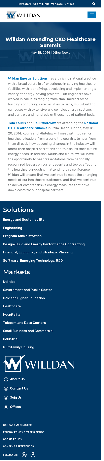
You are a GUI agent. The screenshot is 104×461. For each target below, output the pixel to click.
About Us (14, 379)
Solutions (18, 210)
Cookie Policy (12, 439)
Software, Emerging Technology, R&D (33, 261)
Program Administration (22, 236)
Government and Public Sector (27, 290)
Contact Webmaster (17, 425)
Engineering (12, 228)
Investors (25, 3)
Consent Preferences (18, 446)
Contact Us (16, 388)
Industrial (10, 339)
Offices (69, 3)
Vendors (57, 3)
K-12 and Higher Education (24, 298)
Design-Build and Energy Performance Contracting (44, 244)
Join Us (13, 397)
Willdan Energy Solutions (28, 78)
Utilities (9, 282)
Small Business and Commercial (28, 331)
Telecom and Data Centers (24, 323)
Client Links (41, 3)
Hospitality (12, 314)
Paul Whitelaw (44, 123)
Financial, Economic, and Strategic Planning (38, 252)
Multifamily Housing (18, 347)
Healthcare (12, 306)
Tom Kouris (17, 123)
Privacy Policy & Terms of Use (23, 432)
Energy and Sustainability (23, 220)
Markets (16, 272)
